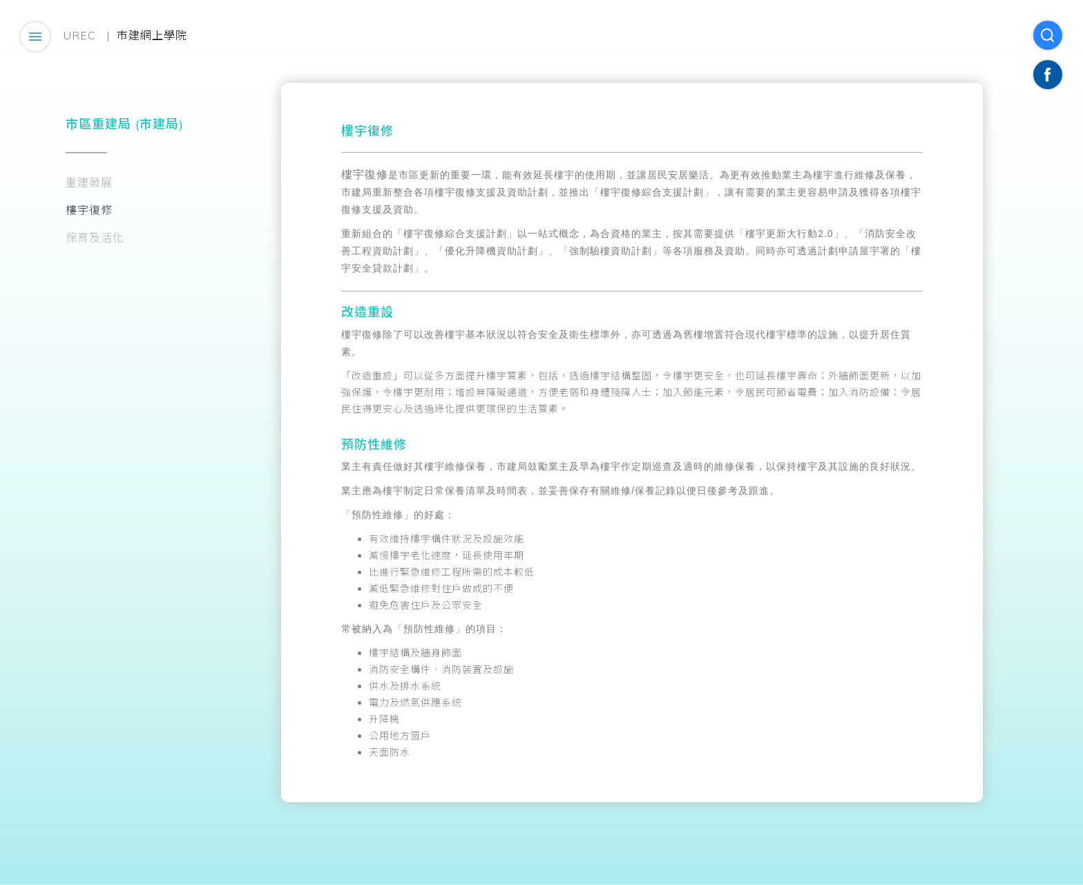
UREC (80, 35)
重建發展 (89, 182)
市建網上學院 (152, 35)
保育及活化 (95, 238)
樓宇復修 (89, 210)
